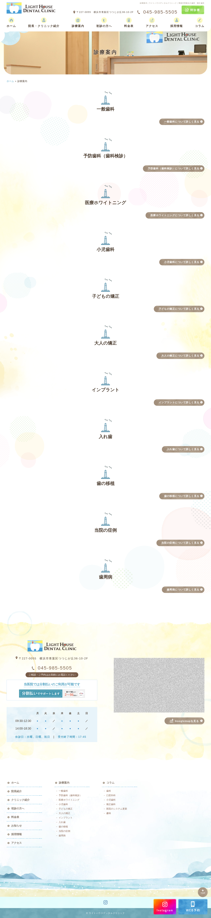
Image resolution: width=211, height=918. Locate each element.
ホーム (11, 22)
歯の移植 (63, 826)
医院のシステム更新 (116, 808)
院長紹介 (16, 791)
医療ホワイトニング (69, 799)
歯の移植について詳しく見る (182, 496)
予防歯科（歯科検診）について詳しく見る (174, 168)
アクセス (152, 22)
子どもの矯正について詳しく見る (179, 308)
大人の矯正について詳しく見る (180, 355)
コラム (199, 22)
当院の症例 (64, 831)
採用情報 (176, 22)
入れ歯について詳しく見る (183, 449)
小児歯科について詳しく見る (182, 262)
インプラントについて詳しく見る (179, 402)
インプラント (66, 817)
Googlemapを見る (184, 721)
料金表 (129, 22)
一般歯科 (63, 791)
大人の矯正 (64, 813)
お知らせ (16, 825)
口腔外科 (111, 795)
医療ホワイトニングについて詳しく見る (175, 215)
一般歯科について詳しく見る (182, 121)
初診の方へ (104, 22)
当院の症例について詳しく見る (180, 542)
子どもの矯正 (66, 808)
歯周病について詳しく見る (183, 589)
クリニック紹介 (20, 799)
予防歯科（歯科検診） (70, 795)
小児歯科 (63, 804)
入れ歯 (62, 822)
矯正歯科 (111, 804)
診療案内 (78, 22)
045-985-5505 (52, 667)
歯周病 (62, 835)
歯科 (108, 791)
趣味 (108, 813)
